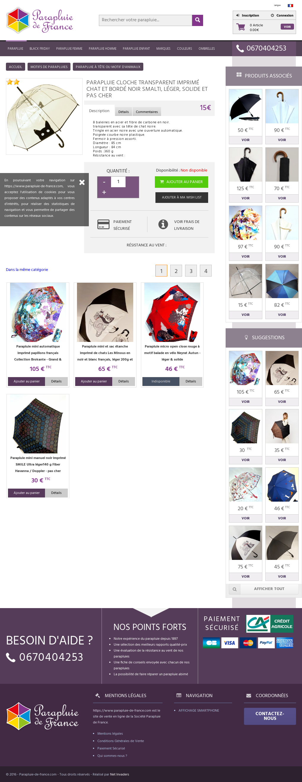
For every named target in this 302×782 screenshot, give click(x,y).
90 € (282, 130)
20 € (245, 509)
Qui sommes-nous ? (112, 756)
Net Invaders (119, 775)
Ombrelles (207, 48)
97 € (245, 247)
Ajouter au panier (181, 182)
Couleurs (184, 48)
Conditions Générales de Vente (120, 741)
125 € (245, 189)
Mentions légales (110, 734)
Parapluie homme (102, 48)
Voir (287, 27)
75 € (245, 567)
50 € (245, 130)
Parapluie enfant (136, 48)
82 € (282, 305)
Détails (56, 381)
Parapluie (15, 48)
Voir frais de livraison (187, 225)
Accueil (15, 67)
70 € (282, 189)
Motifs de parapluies (49, 67)
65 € (282, 392)
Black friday (40, 48)
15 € (245, 305)
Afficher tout (257, 589)
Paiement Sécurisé (111, 749)
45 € (282, 567)
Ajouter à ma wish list (182, 198)
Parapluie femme (69, 48)
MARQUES (163, 48)
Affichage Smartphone (199, 711)
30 (246, 450)
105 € (245, 392)
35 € (282, 450)
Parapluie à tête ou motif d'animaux (108, 67)
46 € (282, 509)
